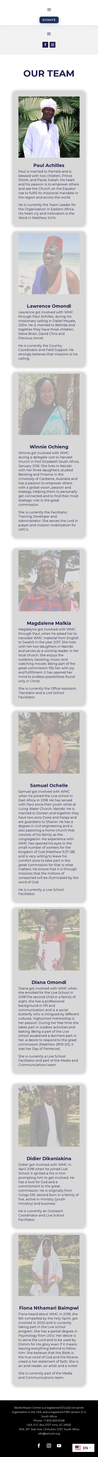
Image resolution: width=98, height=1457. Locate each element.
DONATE (49, 20)
